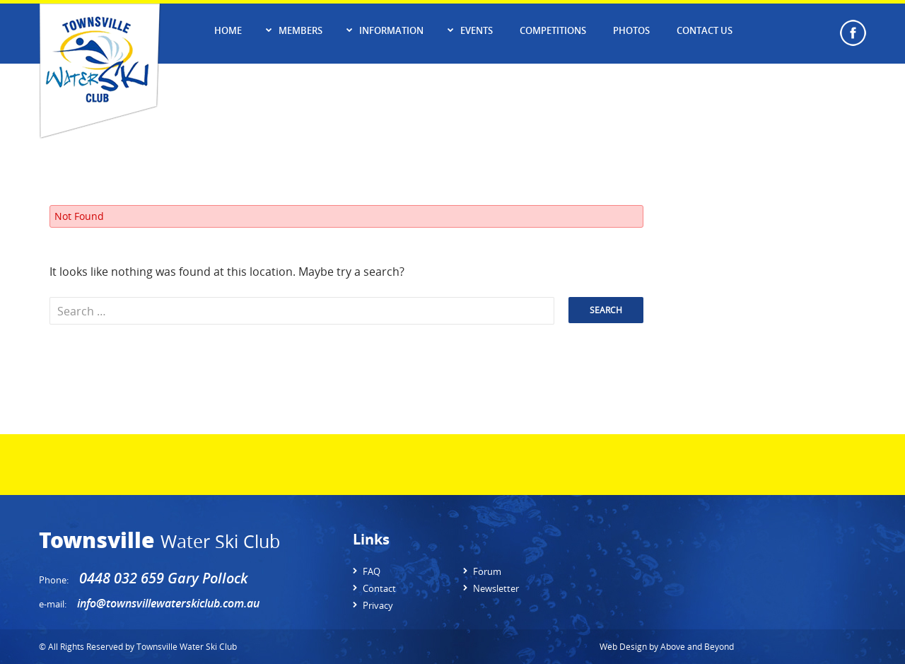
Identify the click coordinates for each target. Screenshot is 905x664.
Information (391, 30)
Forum (487, 571)
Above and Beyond (697, 646)
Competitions (553, 30)
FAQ (371, 571)
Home (228, 30)
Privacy (378, 605)
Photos (631, 30)
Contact (379, 588)
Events (476, 30)
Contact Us (704, 30)
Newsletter (496, 588)
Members (300, 30)
